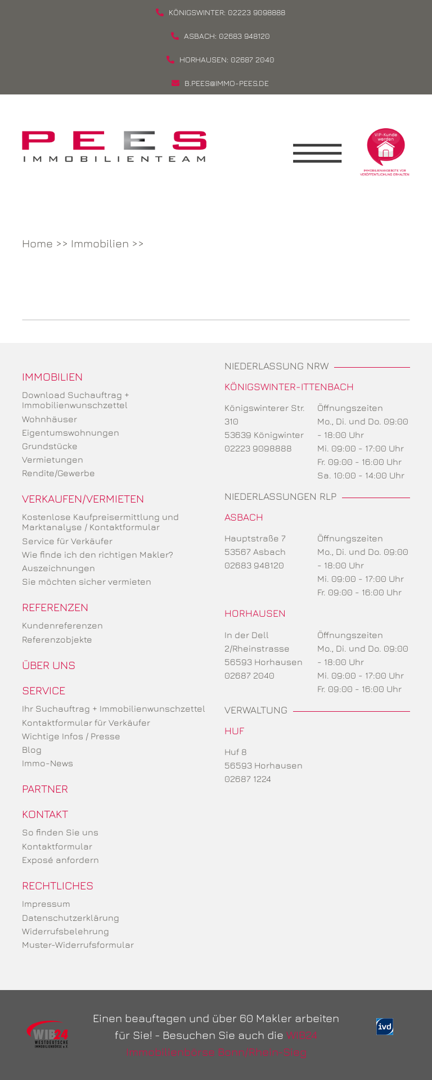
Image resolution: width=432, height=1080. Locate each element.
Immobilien (100, 243)
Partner (45, 788)
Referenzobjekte (57, 639)
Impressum (46, 903)
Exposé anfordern (60, 860)
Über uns (48, 664)
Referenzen (55, 606)
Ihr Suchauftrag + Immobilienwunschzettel (113, 708)
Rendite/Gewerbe (58, 473)
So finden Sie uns (60, 832)
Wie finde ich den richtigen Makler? (97, 554)
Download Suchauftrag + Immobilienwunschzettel (75, 400)
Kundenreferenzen (62, 625)
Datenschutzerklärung (70, 917)
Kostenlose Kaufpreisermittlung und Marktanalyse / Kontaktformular (100, 522)
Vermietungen (52, 459)
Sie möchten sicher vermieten (86, 581)
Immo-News (47, 763)
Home (37, 243)
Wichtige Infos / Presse (71, 736)
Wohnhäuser (49, 419)
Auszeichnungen (58, 568)
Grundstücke (50, 446)
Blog (32, 749)
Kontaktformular (57, 846)
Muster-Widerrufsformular (78, 944)
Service (43, 690)
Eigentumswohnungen (70, 432)
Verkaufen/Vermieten (83, 498)
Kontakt (45, 813)
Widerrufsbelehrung (65, 931)
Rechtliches (57, 885)
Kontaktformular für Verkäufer (86, 722)
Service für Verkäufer (67, 541)
